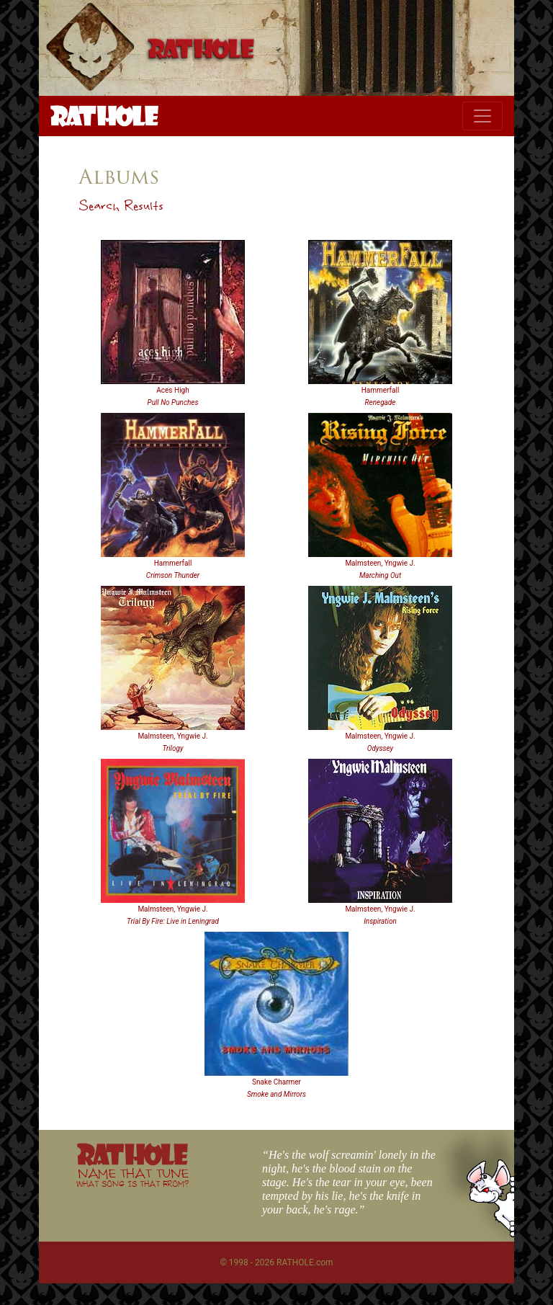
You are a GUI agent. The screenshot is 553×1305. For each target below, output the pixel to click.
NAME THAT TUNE (132, 1177)
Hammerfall (380, 390)
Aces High (172, 390)
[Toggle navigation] (482, 116)
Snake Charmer (276, 1082)
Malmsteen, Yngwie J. (380, 563)
